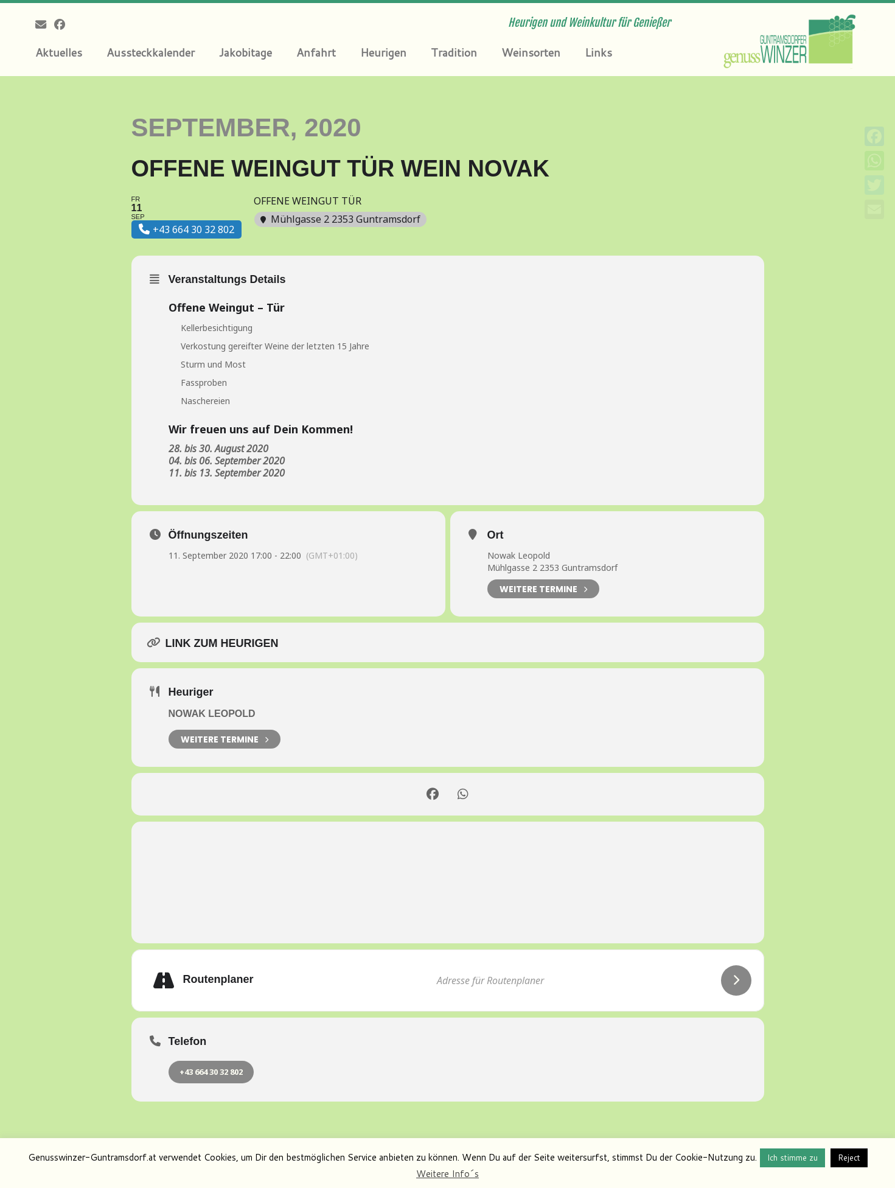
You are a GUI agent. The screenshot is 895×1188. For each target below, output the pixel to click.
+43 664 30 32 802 (211, 1071)
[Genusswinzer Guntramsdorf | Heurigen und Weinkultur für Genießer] (792, 39)
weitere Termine (224, 739)
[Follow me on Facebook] (63, 24)
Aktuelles (58, 52)
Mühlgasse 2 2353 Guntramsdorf (552, 567)
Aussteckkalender (150, 52)
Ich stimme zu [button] (792, 1157)
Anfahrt (316, 52)
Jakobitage (245, 52)
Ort (495, 534)
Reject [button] (849, 1157)
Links (598, 52)
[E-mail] (44, 24)
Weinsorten (530, 52)
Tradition (454, 52)
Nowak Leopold (518, 555)
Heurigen (383, 52)
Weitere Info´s (447, 1173)
